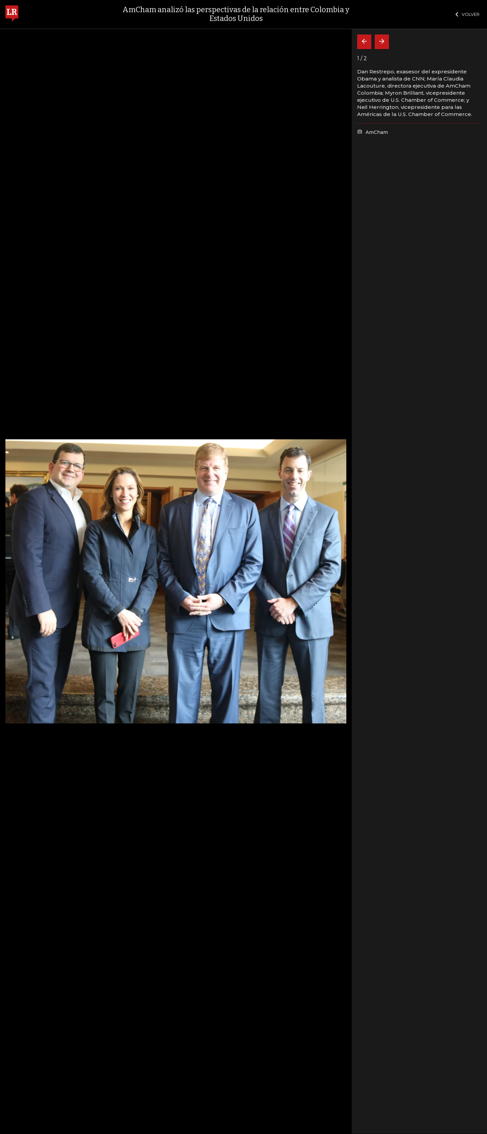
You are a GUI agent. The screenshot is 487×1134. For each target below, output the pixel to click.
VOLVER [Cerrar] (468, 14)
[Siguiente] (382, 41)
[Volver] (364, 41)
